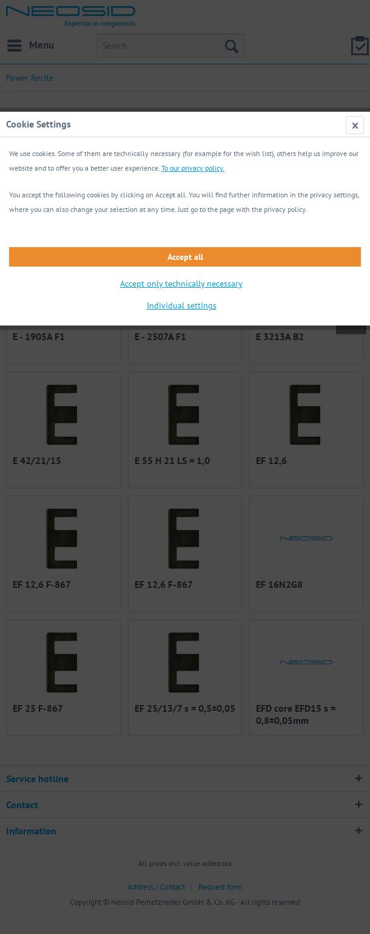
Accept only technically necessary (181, 283)
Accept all (185, 256)
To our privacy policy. (192, 167)
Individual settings (182, 305)
